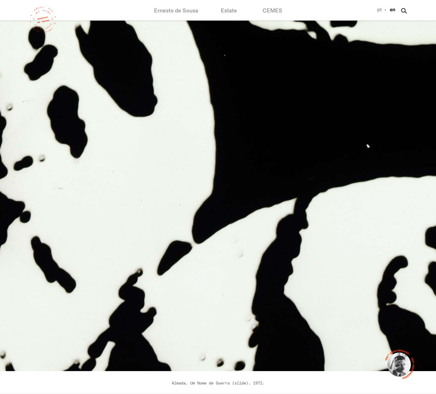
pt (379, 10)
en (392, 10)
